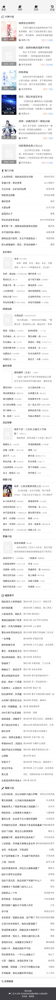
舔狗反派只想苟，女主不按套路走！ (19, 238)
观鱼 (52, 936)
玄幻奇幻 (7, 252)
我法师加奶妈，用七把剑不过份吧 (11, 658)
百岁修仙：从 (9, 336)
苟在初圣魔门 (9, 302)
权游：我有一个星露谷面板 (11, 683)
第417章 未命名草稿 (32, 669)
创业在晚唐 (19, 543)
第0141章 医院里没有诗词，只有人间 (38, 726)
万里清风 (50, 856)
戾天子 (6, 456)
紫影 (52, 923)
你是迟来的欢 (9, 507)
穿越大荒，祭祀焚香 (11, 183)
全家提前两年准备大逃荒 (11, 781)
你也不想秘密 (34, 302)
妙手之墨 (50, 862)
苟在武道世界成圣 (10, 220)
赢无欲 (51, 226)
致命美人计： (9, 530)
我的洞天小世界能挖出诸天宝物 (11, 602)
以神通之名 (33, 393)
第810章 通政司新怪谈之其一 (36, 749)
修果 (52, 213)
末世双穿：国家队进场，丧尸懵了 (18, 917)
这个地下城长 (34, 279)
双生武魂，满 (9, 461)
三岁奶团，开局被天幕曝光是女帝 (18, 843)
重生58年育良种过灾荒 (11, 633)
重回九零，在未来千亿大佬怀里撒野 (19, 819)
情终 (30, 450)
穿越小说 (7, 536)
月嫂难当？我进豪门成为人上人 (17, 886)
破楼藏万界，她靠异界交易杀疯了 (18, 837)
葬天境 (31, 456)
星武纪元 (7, 279)
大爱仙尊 (5, 207)
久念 (52, 905)
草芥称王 (32, 473)
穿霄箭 (51, 874)
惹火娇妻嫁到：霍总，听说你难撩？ (19, 244)
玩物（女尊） (9, 450)
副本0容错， (34, 330)
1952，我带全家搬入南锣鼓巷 (11, 738)
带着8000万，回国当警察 (11, 744)
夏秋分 (51, 868)
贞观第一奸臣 (9, 569)
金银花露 (50, 232)
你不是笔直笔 (9, 512)
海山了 (51, 954)
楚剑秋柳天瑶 (8, 645)
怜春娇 (31, 586)
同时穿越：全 (34, 507)
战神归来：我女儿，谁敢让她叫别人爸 (20, 936)
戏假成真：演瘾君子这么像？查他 (11, 720)
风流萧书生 (49, 893)
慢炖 (52, 930)
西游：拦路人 (9, 330)
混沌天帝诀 (7, 768)
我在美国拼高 (34, 291)
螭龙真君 (32, 285)
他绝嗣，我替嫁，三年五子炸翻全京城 (20, 967)
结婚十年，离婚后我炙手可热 (16, 948)
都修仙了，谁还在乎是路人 (11, 670)
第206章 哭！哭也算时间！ (35, 682)
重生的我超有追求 (10, 675)
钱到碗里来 (49, 825)
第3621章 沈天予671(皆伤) (35, 620)
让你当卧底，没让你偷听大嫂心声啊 (19, 794)
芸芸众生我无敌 (47, 794)
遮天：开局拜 (9, 524)
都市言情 (7, 365)
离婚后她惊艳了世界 (11, 620)
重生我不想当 (34, 512)
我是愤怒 (50, 238)
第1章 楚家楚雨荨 (31, 706)
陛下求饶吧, (33, 467)
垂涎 (30, 518)
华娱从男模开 (34, 416)
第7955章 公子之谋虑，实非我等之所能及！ (38, 646)
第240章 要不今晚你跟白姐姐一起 (39, 694)
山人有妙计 (49, 183)
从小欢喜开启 (9, 501)
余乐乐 (51, 806)
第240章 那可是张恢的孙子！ (36, 675)
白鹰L (52, 849)
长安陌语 (50, 819)
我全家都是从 (9, 393)
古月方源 (50, 207)
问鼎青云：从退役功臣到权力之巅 (11, 689)
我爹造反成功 (9, 581)
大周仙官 (18, 315)
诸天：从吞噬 (9, 518)
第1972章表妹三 (30, 651)
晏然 (52, 880)
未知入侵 (7, 296)
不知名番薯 (49, 899)
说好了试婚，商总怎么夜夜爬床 (17, 831)
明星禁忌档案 (8, 195)
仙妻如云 (7, 353)
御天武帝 (5, 731)
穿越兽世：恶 (34, 569)
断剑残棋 (50, 942)
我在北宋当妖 (9, 575)
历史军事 (7, 422)
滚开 (52, 201)
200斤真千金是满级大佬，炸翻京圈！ (11, 713)
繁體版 (31, 996)
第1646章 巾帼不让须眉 (34, 743)
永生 (16, 258)
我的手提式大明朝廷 (11, 749)
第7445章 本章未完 (32, 657)
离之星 (4, 774)
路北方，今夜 (34, 359)
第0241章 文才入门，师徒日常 (37, 601)
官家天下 (5, 762)
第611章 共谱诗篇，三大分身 (36, 663)
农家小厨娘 (33, 581)
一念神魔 (5, 638)
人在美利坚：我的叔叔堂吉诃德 (17, 176)
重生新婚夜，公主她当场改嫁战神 (18, 800)
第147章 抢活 (29, 756)
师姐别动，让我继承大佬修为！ (17, 812)
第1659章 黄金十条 (32, 688)
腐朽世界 (5, 201)
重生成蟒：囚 (34, 336)
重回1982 (7, 387)
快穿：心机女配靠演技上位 (27, 486)
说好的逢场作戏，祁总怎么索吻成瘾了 (20, 868)
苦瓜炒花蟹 (49, 195)
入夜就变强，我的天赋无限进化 (11, 615)
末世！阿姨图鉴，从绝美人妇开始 (11, 707)
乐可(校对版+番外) (10, 232)
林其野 (51, 960)
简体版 (24, 996)
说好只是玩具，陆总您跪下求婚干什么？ (21, 880)
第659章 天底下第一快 (33, 737)
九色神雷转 (8, 467)
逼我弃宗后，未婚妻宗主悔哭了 (17, 942)
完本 (36, 8)
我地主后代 (49, 911)
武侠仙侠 (7, 309)
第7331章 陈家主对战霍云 (35, 731)
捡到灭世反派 (9, 586)
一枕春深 (32, 558)
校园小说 (7, 479)
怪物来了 (5, 663)
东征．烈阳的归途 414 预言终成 (38, 774)
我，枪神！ (8, 416)
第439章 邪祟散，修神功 (34, 700)
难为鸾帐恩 (8, 399)
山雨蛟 (4, 756)
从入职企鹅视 (9, 404)
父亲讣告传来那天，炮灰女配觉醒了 (19, 923)
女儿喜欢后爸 (34, 387)
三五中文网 (15, 994)
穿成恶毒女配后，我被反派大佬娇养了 (20, 930)
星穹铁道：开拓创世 (11, 899)
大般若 (51, 967)
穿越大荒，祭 (9, 285)
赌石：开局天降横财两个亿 (11, 627)
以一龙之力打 (34, 404)
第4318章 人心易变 (32, 626)
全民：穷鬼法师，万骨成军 (14, 849)
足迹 (52, 8)
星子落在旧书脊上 (10, 725)
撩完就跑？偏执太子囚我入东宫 (17, 905)
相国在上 (7, 444)
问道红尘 (7, 359)
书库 (20, 8)
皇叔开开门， (9, 558)
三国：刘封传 (8, 862)
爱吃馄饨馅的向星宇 (45, 843)
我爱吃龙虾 (49, 948)
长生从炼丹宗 (34, 353)
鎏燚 (52, 244)
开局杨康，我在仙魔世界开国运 (17, 973)
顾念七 (51, 831)
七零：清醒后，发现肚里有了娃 (17, 960)
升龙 (30, 564)
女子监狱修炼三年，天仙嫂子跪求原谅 (20, 856)
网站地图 (28, 991)
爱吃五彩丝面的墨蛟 (45, 917)
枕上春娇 (32, 575)
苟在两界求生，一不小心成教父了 (18, 954)
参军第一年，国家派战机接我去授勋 (19, 226)
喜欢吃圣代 (49, 176)
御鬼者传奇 (33, 501)
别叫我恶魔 (7, 607)
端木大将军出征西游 (11, 874)
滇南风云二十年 (9, 893)
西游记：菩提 (34, 342)
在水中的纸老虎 (47, 220)
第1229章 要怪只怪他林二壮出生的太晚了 (38, 633)
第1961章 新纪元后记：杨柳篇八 (38, 719)
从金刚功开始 (34, 296)
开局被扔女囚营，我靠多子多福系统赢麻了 (22, 825)
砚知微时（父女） (23, 372)
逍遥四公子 (7, 213)
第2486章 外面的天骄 (33, 638)
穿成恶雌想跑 (34, 444)
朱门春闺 (7, 410)
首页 (3, 8)
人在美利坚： (9, 291)
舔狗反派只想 (34, 410)
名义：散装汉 (9, 473)
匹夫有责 (32, 461)
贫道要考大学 (34, 399)
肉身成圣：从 (34, 348)
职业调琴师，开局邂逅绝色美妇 (11, 695)
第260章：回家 (30, 712)
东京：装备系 (34, 524)
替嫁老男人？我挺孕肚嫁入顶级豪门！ (20, 806)
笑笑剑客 (50, 189)
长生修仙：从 (9, 342)
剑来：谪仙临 (9, 274)
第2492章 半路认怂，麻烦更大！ (38, 762)
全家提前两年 (9, 564)
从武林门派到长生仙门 (11, 701)
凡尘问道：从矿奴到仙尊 (13, 189)
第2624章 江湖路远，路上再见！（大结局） (38, 608)
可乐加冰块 (49, 837)
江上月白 (50, 973)
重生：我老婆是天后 (11, 651)
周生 (52, 886)
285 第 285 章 (29, 780)
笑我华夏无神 (9, 348)
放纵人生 (32, 530)
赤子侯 (4, 911)
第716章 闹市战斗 (31, 614)
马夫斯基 (50, 800)
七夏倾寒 (50, 812)
